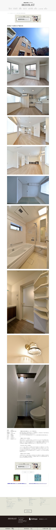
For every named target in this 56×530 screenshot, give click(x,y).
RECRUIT (45, 9)
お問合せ (28, 511)
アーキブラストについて (43, 499)
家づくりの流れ (31, 503)
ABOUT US (25, 9)
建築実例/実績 (19, 499)
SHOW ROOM (30, 9)
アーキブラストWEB (9, 499)
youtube (40, 10)
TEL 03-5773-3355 (20, 521)
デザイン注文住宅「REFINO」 (10, 505)
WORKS (20, 9)
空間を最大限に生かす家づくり (32, 499)
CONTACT (35, 9)
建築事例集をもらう (23, 19)
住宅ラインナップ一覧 (9, 502)
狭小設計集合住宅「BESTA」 (10, 506)
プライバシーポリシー (30, 524)
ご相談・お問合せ (42, 502)
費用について (30, 502)
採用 (40, 505)
